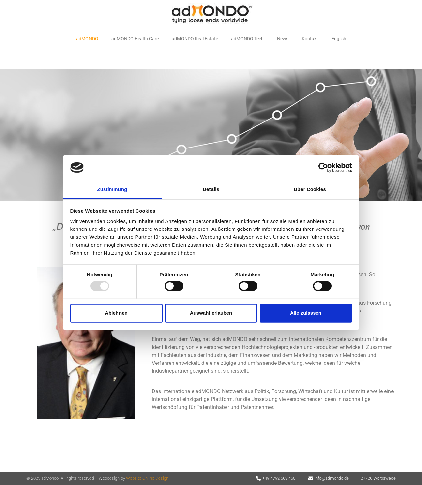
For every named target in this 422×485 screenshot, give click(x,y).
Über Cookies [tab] (310, 189)
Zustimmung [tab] (112, 189)
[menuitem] (339, 38)
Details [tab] (211, 189)
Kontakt (310, 38)
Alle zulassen (305, 313)
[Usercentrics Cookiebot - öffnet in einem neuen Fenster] (323, 168)
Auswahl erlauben (211, 313)
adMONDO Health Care (135, 38)
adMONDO (87, 38)
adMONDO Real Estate (195, 38)
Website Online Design (147, 478)
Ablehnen (116, 313)
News (282, 38)
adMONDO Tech (247, 38)
